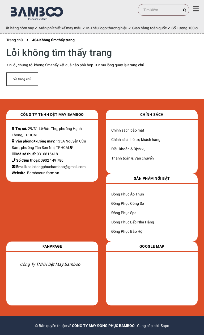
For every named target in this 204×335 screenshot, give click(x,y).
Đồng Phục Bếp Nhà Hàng (132, 222)
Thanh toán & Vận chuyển (132, 158)
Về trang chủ (22, 79)
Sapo (165, 326)
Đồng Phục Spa (124, 213)
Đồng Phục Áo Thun (127, 194)
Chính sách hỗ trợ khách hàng (135, 139)
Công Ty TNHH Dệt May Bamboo (50, 264)
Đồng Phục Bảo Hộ (126, 231)
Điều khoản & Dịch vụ (128, 149)
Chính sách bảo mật (127, 130)
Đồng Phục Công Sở (127, 203)
